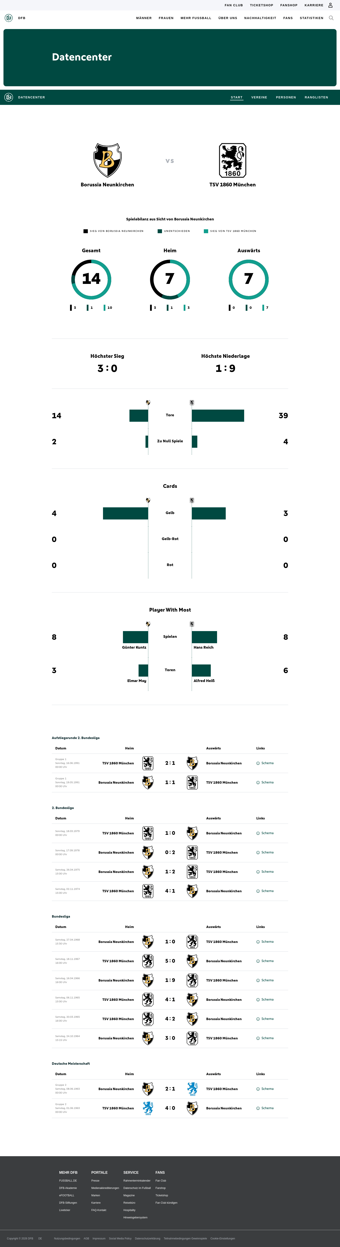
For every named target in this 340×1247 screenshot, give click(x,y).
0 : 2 (170, 852)
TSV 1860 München (118, 763)
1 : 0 (170, 833)
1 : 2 (170, 871)
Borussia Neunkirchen (224, 763)
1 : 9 (170, 980)
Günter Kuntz (134, 648)
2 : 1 (170, 763)
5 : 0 (170, 961)
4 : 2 (170, 1019)
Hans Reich (204, 648)
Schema (265, 763)
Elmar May (136, 681)
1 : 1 (170, 782)
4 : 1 (170, 891)
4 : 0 (170, 1108)
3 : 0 (170, 1038)
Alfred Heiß (204, 681)
